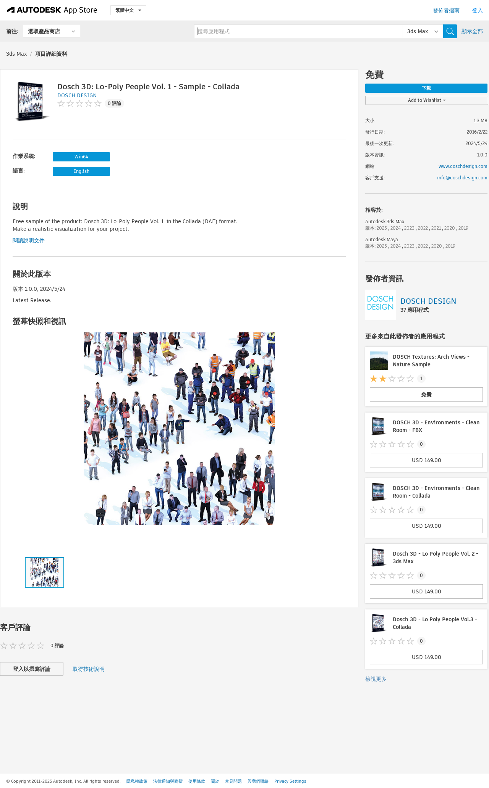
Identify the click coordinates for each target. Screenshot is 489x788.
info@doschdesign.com (462, 177)
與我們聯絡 (258, 781)
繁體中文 (128, 10)
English (81, 171)
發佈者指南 (446, 10)
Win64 (81, 156)
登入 (477, 10)
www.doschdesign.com (463, 166)
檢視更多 (376, 679)
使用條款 (196, 781)
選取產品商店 (44, 31)
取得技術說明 (89, 669)
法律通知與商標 (168, 781)
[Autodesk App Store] (52, 10)
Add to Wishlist (427, 100)
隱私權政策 (136, 781)
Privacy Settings (290, 781)
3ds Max (16, 54)
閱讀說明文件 (29, 240)
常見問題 (233, 781)
